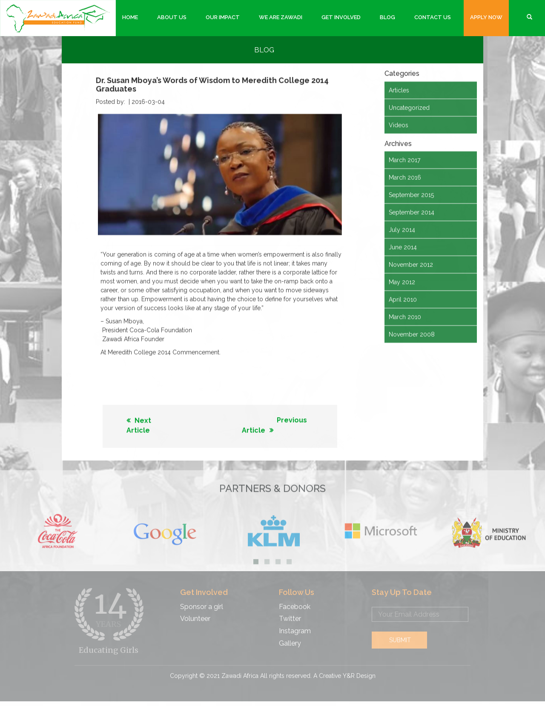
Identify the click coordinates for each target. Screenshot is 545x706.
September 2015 (411, 194)
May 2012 (402, 281)
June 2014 (403, 246)
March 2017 (404, 159)
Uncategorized (409, 106)
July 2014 (402, 229)
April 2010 (403, 299)
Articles (399, 89)
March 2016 (405, 177)
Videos (398, 124)
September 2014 (411, 211)
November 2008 (412, 333)
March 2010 (405, 316)
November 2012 (411, 264)
